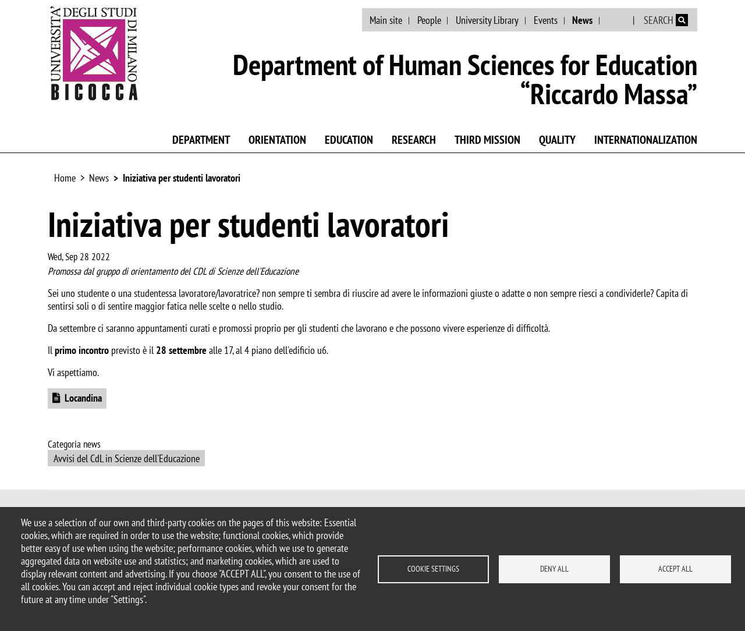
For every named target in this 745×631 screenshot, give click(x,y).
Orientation (277, 139)
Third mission (487, 139)
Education (349, 139)
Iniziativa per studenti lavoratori (181, 178)
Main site (386, 20)
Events (546, 20)
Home (65, 178)
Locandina (83, 398)
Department (201, 139)
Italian (617, 20)
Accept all (675, 568)
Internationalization (645, 139)
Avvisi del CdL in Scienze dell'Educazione (127, 458)
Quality (557, 139)
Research (414, 139)
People (429, 20)
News (582, 20)
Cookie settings (433, 568)
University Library (487, 20)
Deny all (554, 568)
